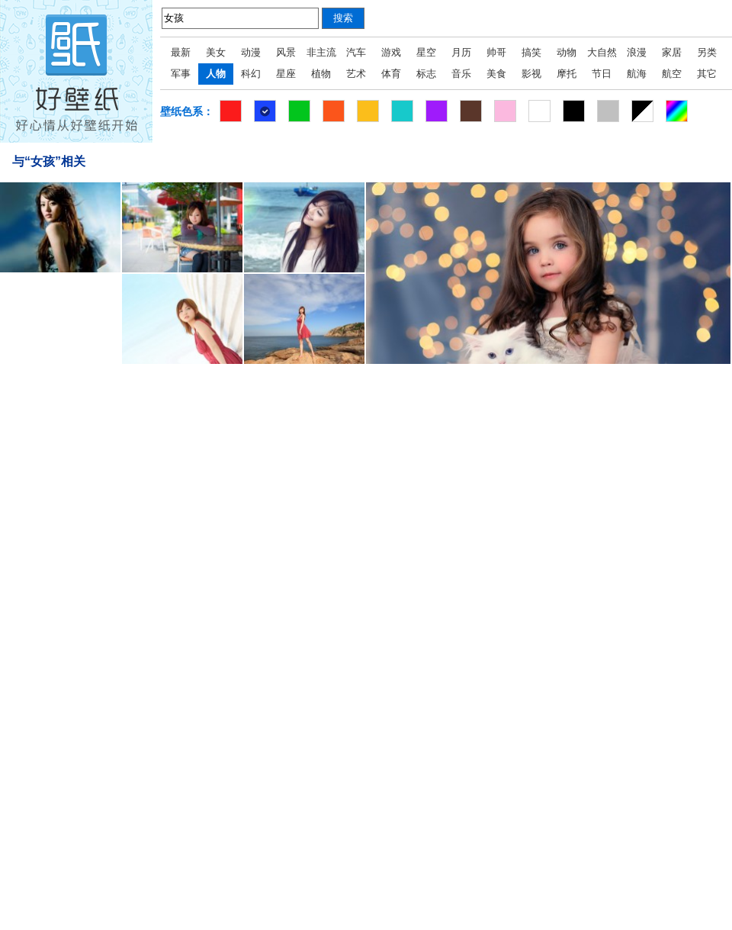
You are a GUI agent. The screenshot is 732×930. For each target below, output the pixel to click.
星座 (286, 73)
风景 (286, 52)
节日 (602, 73)
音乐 (461, 73)
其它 (707, 73)
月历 (461, 52)
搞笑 (531, 52)
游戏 (391, 52)
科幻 (251, 73)
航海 (637, 73)
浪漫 (637, 52)
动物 (566, 52)
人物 (216, 73)
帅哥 (496, 52)
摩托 (566, 73)
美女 (216, 52)
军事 (181, 73)
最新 (181, 52)
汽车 (356, 52)
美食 (496, 73)
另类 (707, 52)
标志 (426, 73)
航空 (672, 73)
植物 (321, 73)
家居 (672, 52)
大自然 (602, 52)
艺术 (356, 73)
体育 (391, 73)
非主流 (321, 52)
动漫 (251, 52)
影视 (531, 73)
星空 (426, 52)
